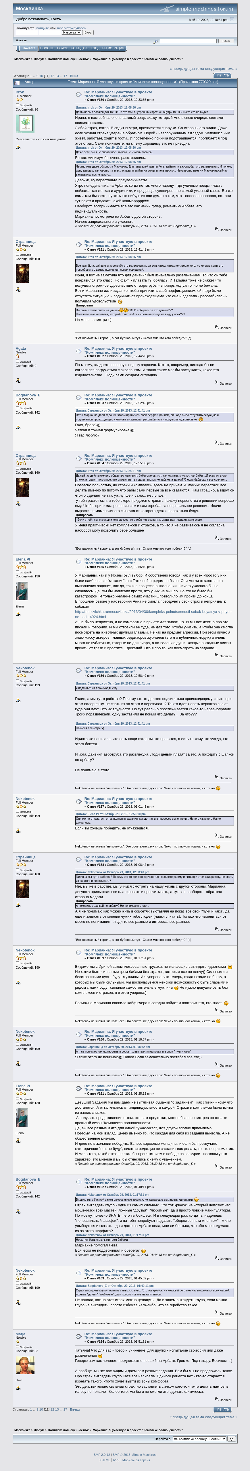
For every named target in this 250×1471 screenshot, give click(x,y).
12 (52, 76)
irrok (20, 92)
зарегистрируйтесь (71, 28)
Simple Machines (144, 1454)
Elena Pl (23, 559)
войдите (42, 28)
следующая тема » (221, 68)
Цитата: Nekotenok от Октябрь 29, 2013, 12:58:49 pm (112, 872)
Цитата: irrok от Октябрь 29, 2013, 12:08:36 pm (108, 107)
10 (41, 76)
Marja (21, 1334)
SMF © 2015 (121, 1454)
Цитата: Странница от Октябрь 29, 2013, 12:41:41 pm (113, 410)
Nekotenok (25, 668)
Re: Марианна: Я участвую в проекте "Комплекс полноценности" (118, 94)
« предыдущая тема (187, 68)
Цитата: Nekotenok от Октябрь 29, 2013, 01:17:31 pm (112, 1194)
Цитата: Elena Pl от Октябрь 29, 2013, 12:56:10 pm (111, 814)
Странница (26, 241)
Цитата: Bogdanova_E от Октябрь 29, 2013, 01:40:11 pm (115, 1285)
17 (65, 76)
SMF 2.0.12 (102, 1454)
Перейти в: (163, 1439)
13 (57, 76)
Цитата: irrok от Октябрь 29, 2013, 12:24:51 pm (108, 471)
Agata (21, 348)
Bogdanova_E (28, 395)
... (34, 76)
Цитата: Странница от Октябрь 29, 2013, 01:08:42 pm (113, 1047)
